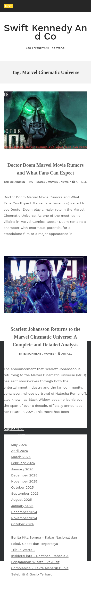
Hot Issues (37, 181)
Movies (53, 181)
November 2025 (24, 481)
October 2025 (22, 487)
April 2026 (19, 451)
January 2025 (22, 506)
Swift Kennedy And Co (45, 36)
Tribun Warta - (23, 550)
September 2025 (25, 493)
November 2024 (24, 518)
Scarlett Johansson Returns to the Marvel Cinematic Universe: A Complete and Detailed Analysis (46, 336)
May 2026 (19, 445)
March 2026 (21, 457)
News (65, 181)
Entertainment (15, 181)
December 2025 (24, 475)
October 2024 (22, 524)
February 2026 (23, 463)
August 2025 (21, 499)
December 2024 (24, 512)
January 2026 (22, 469)
